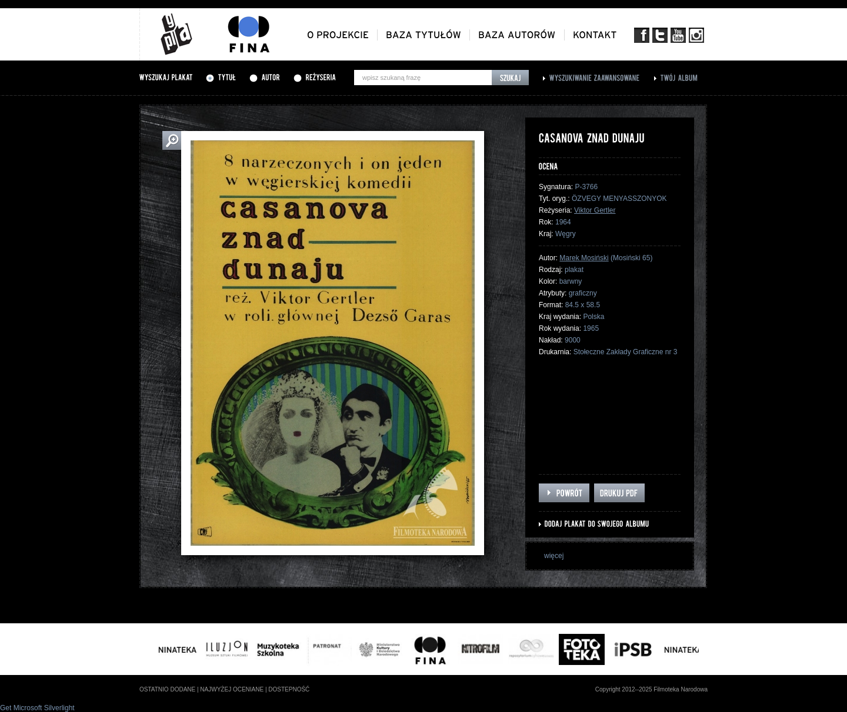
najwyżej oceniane (232, 689)
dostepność (288, 689)
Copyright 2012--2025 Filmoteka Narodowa (651, 689)
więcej (553, 556)
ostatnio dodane (167, 689)
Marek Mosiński (583, 258)
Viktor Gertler (594, 210)
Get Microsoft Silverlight (37, 708)
